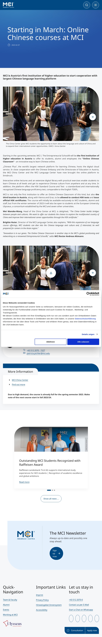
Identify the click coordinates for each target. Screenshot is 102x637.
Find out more (18, 384)
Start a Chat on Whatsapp (81, 609)
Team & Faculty (10, 599)
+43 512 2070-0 (76, 599)
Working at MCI (10, 614)
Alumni (6, 604)
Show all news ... (51, 498)
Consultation (75, 630)
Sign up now (56, 553)
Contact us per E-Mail (79, 604)
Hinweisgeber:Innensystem (49, 605)
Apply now (92, 630)
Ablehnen (50, 342)
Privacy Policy (42, 600)
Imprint (39, 595)
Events (6, 609)
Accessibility (41, 610)
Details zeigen (88, 334)
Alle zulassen (83, 342)
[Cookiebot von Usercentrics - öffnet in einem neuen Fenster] (88, 294)
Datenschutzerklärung (85, 319)
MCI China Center (20, 380)
